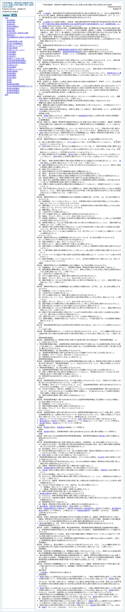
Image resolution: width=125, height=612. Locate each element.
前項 (41, 101)
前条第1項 (60, 427)
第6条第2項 (83, 116)
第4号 (54, 421)
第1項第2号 (44, 506)
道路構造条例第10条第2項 (72, 52)
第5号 (52, 506)
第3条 (42, 577)
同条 (78, 603)
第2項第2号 (88, 508)
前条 (79, 419)
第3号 (61, 508)
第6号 (59, 506)
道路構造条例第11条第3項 (67, 49)
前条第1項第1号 (49, 508)
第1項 (70, 421)
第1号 (70, 154)
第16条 (46, 431)
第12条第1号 (44, 421)
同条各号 (104, 470)
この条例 (46, 13)
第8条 (91, 601)
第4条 (46, 116)
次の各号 (101, 457)
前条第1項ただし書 (114, 73)
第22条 (102, 436)
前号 (44, 146)
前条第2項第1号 (49, 468)
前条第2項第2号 (83, 510)
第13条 (46, 427)
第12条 (42, 423)
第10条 (93, 605)
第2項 (55, 423)
